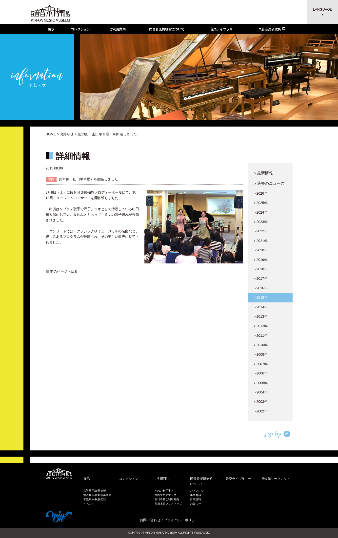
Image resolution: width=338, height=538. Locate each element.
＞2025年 (260, 203)
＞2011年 (260, 335)
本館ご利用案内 (164, 490)
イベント (88, 503)
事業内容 (195, 495)
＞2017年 (260, 278)
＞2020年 (260, 250)
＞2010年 (260, 345)
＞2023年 (260, 222)
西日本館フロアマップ (168, 503)
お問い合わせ (150, 520)
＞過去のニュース (269, 183)
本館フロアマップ (165, 495)
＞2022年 (260, 231)
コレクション (80, 29)
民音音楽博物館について (166, 29)
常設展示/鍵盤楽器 (94, 490)
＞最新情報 (263, 173)
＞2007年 (260, 364)
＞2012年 (260, 326)
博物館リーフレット (275, 479)
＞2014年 (260, 307)
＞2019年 (260, 260)
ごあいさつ (197, 490)
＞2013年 (260, 316)
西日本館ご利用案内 (167, 499)
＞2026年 (260, 193)
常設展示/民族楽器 (94, 499)
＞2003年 (260, 402)
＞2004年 (260, 392)
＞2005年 (260, 383)
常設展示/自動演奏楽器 (97, 495)
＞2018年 (260, 269)
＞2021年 (260, 241)
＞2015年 (260, 297)
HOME (51, 134)
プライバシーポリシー (181, 520)
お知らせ (67, 134)
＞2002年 (260, 411)
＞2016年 (260, 288)
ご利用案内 (118, 29)
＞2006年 (260, 373)
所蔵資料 (195, 499)
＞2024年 (260, 212)
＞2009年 (260, 354)
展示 (51, 29)
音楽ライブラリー (223, 29)
